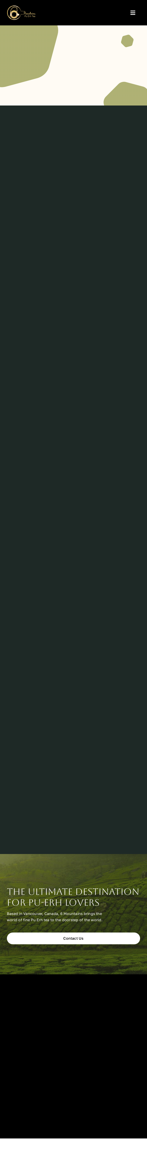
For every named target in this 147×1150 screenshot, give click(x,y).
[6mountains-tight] (21, 7)
